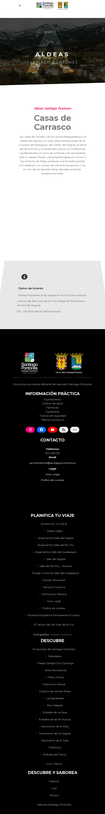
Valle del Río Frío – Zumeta (56, 566)
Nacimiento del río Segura (54, 733)
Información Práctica (54, 594)
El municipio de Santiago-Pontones (54, 649)
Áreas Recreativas (56, 670)
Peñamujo (55, 747)
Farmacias (52, 407)
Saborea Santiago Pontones (54, 804)
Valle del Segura (55, 559)
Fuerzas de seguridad (53, 415)
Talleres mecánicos (52, 419)
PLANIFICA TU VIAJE (54, 524)
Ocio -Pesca (54, 763)
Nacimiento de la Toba (55, 726)
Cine (54, 788)
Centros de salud (52, 403)
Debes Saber (55, 531)
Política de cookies (54, 608)
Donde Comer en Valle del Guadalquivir (55, 573)
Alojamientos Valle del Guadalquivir (56, 552)
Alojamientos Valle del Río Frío (55, 545)
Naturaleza (54, 656)
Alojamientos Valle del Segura (55, 538)
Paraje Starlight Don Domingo (55, 663)
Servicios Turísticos (54, 587)
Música (54, 795)
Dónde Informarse (54, 580)
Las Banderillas (55, 698)
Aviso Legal (54, 601)
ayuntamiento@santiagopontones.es (53, 462)
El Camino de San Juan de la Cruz (54, 624)
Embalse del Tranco (55, 754)
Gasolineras (52, 411)
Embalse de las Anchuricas (55, 719)
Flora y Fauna (56, 677)
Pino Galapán (55, 705)
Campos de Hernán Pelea (54, 691)
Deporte (54, 781)
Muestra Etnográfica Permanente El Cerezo (54, 615)
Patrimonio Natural (54, 684)
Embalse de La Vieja (55, 712)
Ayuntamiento (52, 399)
